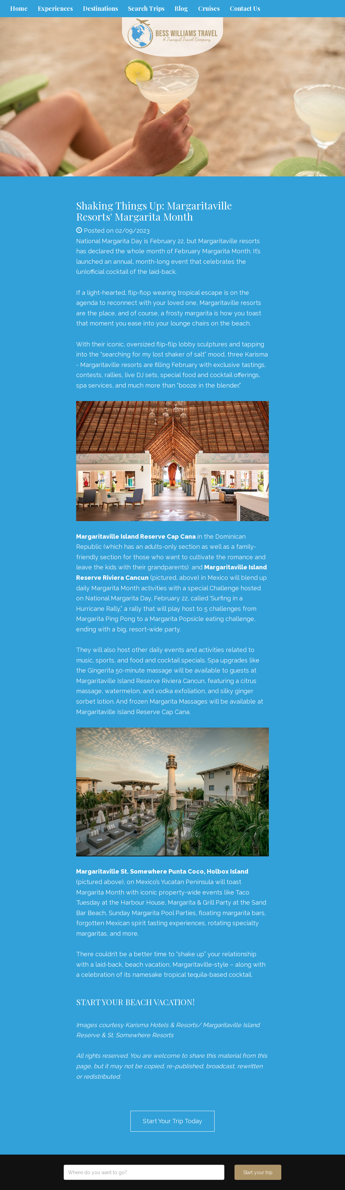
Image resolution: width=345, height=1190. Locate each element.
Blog (181, 8)
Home (19, 8)
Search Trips (146, 8)
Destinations (100, 8)
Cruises (209, 8)
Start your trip (258, 1172)
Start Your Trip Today (172, 1121)
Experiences (55, 8)
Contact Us (245, 8)
